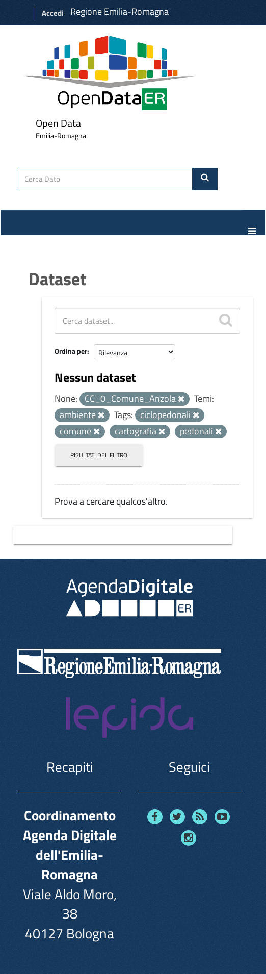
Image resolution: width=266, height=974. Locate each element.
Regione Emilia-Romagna (119, 11)
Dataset (57, 278)
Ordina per (71, 351)
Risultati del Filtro (98, 455)
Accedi (53, 13)
